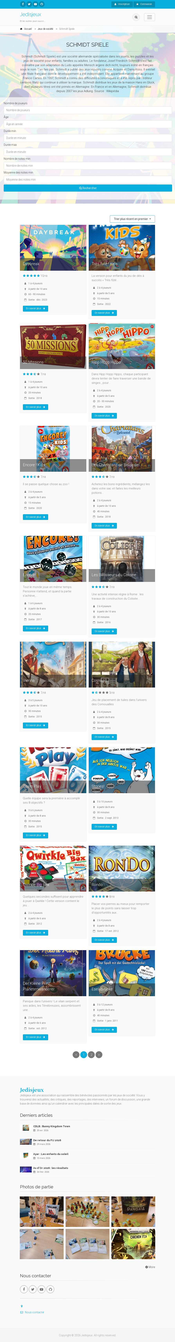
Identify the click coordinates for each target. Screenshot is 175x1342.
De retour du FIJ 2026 (47, 1140)
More (150, 1267)
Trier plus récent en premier (131, 219)
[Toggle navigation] (149, 17)
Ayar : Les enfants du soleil (50, 1154)
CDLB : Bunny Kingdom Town (51, 1126)
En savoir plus (35, 308)
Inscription (122, 4)
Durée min (10, 131)
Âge (6, 117)
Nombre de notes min (17, 158)
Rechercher (88, 188)
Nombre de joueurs (15, 103)
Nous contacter (32, 1312)
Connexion (144, 4)
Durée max (10, 144)
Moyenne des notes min (18, 172)
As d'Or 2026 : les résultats (50, 1168)
